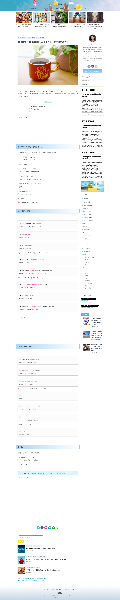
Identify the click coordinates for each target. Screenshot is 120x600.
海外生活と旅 (88, 8)
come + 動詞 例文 (34, 109)
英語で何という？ (87, 211)
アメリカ (87, 262)
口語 (27, 537)
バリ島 (86, 278)
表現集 (84, 223)
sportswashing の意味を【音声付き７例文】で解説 (40, 548)
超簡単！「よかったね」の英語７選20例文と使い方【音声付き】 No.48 (46, 559)
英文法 (84, 232)
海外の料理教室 (88, 288)
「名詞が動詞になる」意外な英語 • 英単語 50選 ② (35, 578)
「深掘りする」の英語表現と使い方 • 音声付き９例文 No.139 (43, 570)
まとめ (31, 111)
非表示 (50, 101)
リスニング (86, 242)
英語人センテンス (60, 8)
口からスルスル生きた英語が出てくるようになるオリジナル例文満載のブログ (60, 595)
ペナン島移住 (87, 248)
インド (86, 271)
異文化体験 (87, 260)
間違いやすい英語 (87, 217)
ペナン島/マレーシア (90, 257)
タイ (86, 285)
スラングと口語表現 (88, 220)
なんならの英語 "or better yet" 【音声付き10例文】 (35, 580)
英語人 (60, 4)
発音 (86, 239)
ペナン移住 (73, 8)
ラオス (86, 275)
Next (102, 20)
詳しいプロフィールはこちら (92, 71)
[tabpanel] (24, 19)
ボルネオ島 (87, 280)
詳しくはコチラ (92, 190)
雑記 (86, 264)
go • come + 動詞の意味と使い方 (37, 106)
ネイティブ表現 (22, 535)
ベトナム (87, 273)
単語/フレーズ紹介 (30, 535)
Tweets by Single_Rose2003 (89, 307)
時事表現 (85, 226)
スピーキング (86, 236)
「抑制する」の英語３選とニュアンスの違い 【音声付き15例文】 (95, 26)
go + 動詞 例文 (33, 108)
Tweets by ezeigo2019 (87, 300)
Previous (17, 20)
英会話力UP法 (32, 8)
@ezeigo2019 (61, 473)
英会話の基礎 (87, 229)
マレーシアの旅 (88, 283)
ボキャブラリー (87, 245)
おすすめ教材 (87, 202)
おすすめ (46, 8)
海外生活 (85, 254)
